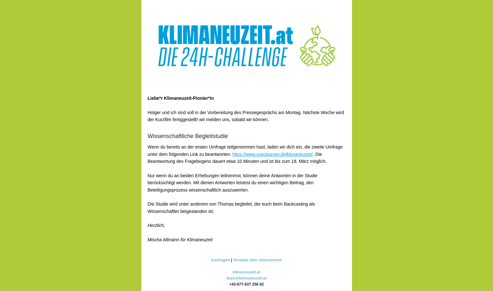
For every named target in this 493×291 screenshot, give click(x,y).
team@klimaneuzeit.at (247, 278)
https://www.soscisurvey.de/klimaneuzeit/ (272, 154)
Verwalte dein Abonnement (257, 260)
